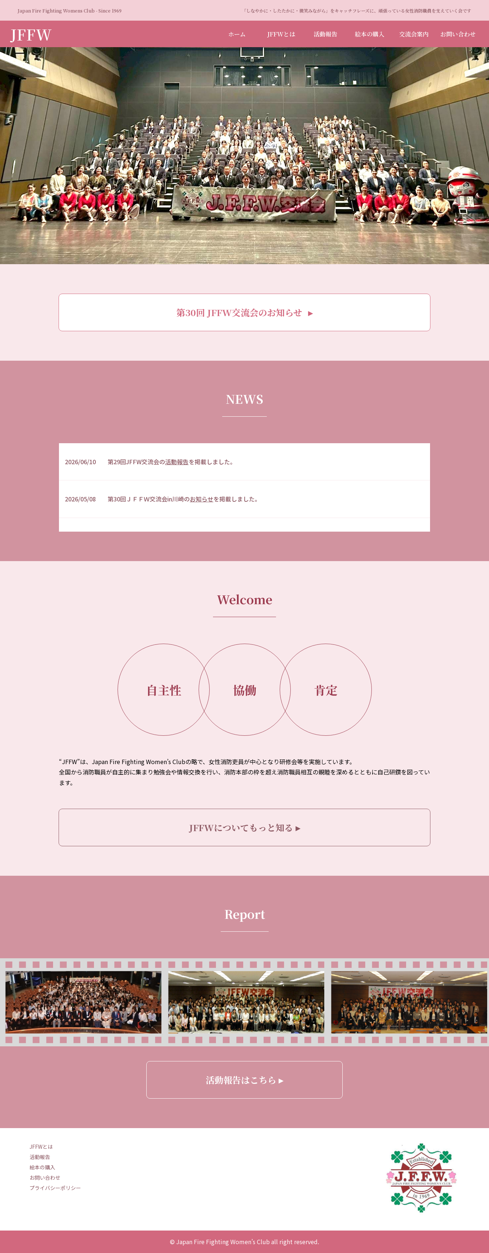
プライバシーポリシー (55, 1187)
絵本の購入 (369, 34)
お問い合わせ (458, 34)
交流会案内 (414, 34)
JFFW (31, 34)
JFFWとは (281, 34)
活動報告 (325, 34)
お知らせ (201, 498)
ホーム (237, 34)
